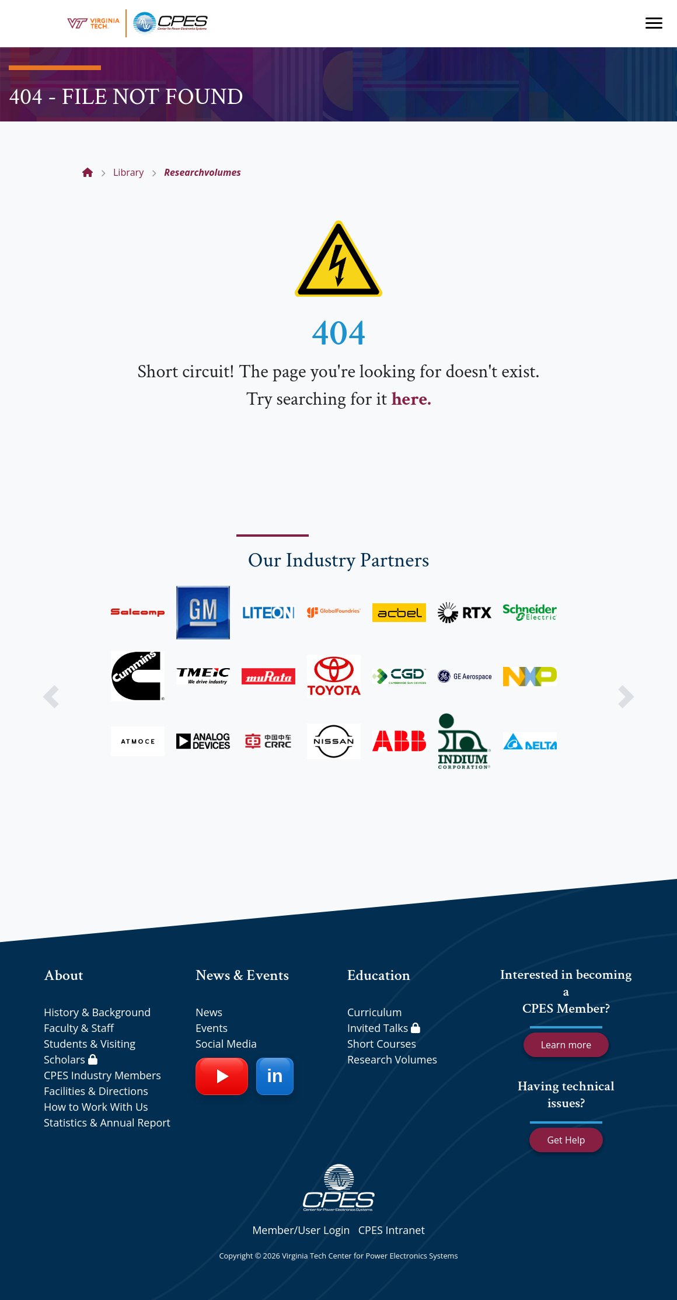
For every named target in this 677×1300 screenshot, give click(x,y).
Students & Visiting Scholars (89, 1051)
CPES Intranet (391, 1230)
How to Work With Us (96, 1107)
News (209, 1012)
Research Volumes (392, 1059)
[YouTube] (222, 1076)
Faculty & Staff (79, 1028)
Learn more (566, 1044)
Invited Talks (383, 1028)
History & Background (97, 1012)
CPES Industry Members (102, 1075)
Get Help (566, 1140)
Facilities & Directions (96, 1091)
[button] (51, 697)
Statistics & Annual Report (107, 1122)
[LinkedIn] (275, 1076)
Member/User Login (301, 1230)
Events (212, 1028)
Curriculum (374, 1012)
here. (411, 399)
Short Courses (381, 1044)
